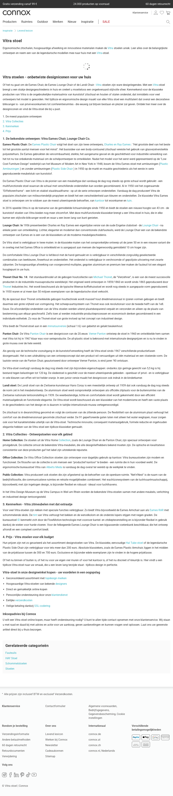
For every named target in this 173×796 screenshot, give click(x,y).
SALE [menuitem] (106, 21)
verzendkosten (23, 600)
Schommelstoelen (16, 663)
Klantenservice (140, 12)
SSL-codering (42, 605)
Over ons (50, 725)
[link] (168, 13)
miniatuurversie (57, 326)
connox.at (94, 739)
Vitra (110, 48)
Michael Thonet (102, 277)
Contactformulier (55, 706)
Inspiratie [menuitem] (87, 21)
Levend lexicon (54, 734)
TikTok (28, 774)
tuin (129, 200)
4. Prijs (7, 131)
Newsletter (51, 745)
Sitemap (50, 756)
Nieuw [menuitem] (72, 21)
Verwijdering (9, 756)
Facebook (10, 774)
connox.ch (95, 745)
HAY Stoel (11, 658)
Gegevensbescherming (102, 714)
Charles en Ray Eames (117, 144)
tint (35, 515)
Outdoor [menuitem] (42, 21)
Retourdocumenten (13, 750)
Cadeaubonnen (54, 750)
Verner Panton (97, 333)
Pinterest (22, 774)
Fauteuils (10, 652)
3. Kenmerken (11, 126)
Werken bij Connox (56, 739)
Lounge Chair (150, 225)
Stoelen (9, 668)
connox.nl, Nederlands (102, 750)
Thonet (7, 286)
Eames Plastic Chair (44, 144)
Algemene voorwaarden (103, 706)
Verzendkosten (63, 694)
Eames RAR (157, 510)
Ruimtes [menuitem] (26, 21)
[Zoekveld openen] (168, 22)
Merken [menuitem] (58, 21)
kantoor (99, 200)
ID (18, 520)
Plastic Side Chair (62, 168)
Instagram (4, 774)
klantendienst (60, 594)
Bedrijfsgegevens (99, 710)
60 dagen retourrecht (14, 745)
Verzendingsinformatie (15, 734)
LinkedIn (16, 774)
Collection (64, 440)
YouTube (34, 774)
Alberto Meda (54, 467)
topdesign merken (56, 578)
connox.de (95, 734)
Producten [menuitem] (10, 21)
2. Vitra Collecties (13, 121)
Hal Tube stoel (134, 542)
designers (61, 583)
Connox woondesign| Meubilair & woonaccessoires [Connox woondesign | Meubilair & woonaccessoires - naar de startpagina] (17, 12)
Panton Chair (38, 333)
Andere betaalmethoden (16, 739)
